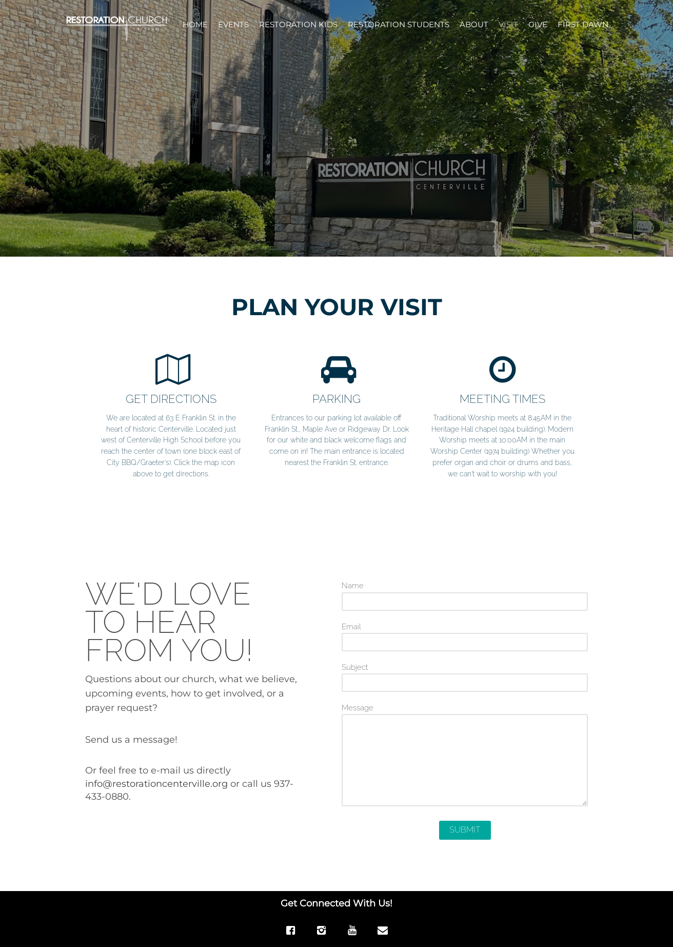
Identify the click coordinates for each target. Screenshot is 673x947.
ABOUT (474, 24)
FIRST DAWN (583, 24)
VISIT (508, 24)
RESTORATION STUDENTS (398, 24)
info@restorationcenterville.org (156, 783)
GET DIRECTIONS (171, 398)
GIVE (537, 24)
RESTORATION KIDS (298, 24)
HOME (195, 24)
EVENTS (233, 24)
